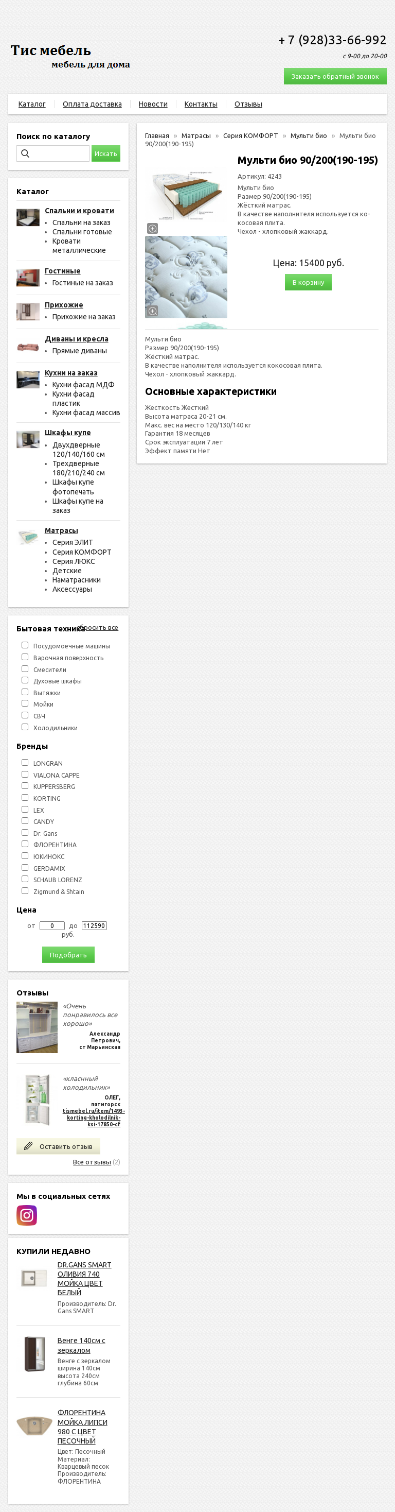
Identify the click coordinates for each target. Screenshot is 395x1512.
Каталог (32, 104)
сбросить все (97, 627)
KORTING (47, 798)
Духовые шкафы (57, 681)
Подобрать (68, 954)
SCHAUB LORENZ (57, 880)
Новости (153, 104)
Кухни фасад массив (86, 412)
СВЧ (39, 716)
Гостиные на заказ (82, 283)
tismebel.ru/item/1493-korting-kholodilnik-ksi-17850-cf (94, 1117)
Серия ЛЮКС (73, 561)
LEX (38, 810)
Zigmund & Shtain (58, 891)
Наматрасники (76, 580)
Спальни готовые (82, 232)
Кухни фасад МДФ (83, 385)
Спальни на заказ (81, 222)
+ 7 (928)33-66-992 (332, 40)
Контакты (201, 104)
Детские (67, 570)
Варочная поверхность (68, 658)
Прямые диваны (79, 351)
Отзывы (248, 104)
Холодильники (55, 728)
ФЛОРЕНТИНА (55, 844)
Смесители (49, 669)
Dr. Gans (45, 833)
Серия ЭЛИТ (72, 542)
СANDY (43, 821)
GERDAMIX (49, 868)
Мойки (43, 704)
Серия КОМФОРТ (82, 552)
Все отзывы (92, 1161)
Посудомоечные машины (71, 646)
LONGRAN (48, 763)
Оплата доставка (92, 104)
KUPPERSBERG (54, 786)
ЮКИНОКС (48, 856)
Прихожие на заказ (84, 317)
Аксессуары (72, 589)
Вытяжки (47, 693)
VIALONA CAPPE (56, 775)
